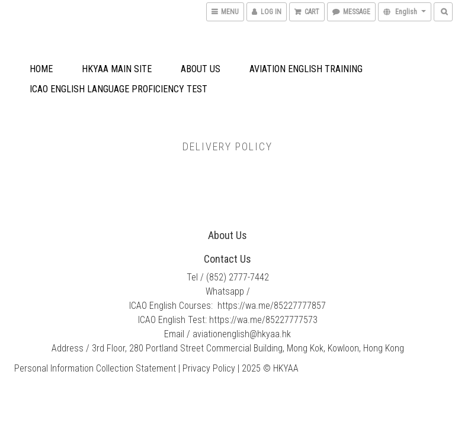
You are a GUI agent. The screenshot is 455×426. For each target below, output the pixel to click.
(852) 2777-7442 (237, 277)
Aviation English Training (306, 69)
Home (41, 69)
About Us (200, 69)
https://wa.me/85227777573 (263, 319)
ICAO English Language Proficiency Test (118, 89)
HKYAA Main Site (117, 69)
